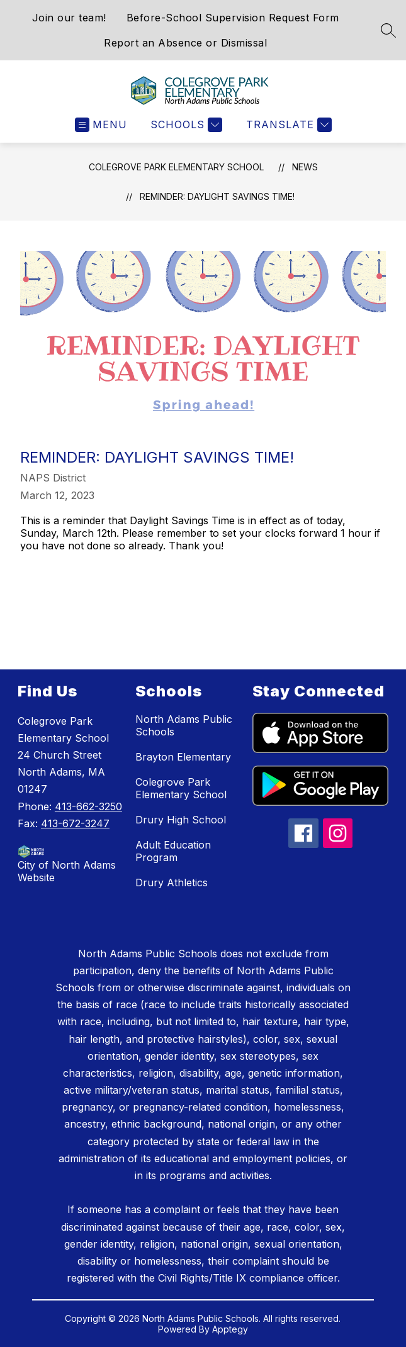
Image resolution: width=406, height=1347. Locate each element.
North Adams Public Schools (183, 725)
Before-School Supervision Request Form (233, 17)
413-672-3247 (75, 823)
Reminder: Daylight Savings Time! (217, 196)
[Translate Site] (287, 125)
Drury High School (180, 819)
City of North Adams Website (67, 871)
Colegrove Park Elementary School (176, 167)
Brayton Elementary (183, 756)
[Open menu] (101, 125)
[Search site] (388, 30)
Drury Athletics (171, 882)
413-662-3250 (88, 806)
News (305, 167)
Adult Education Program (173, 851)
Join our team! (69, 17)
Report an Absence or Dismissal (185, 42)
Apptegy (230, 1329)
